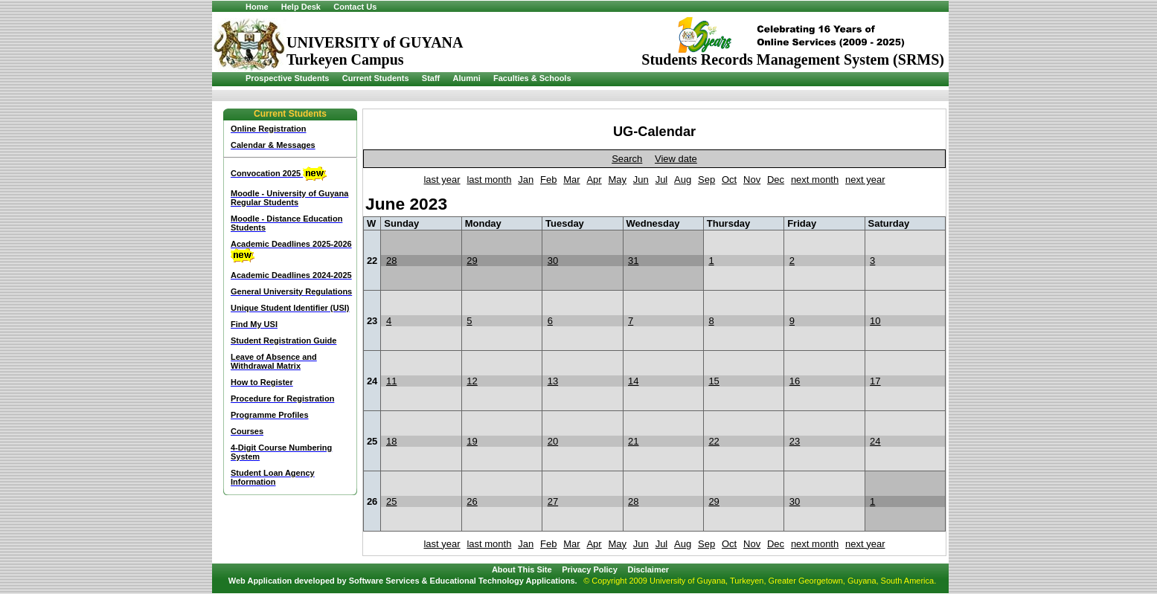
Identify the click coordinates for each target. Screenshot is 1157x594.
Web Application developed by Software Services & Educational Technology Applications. (402, 580)
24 (875, 441)
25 (391, 501)
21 (633, 441)
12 (472, 381)
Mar (571, 179)
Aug (682, 179)
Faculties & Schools (532, 78)
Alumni (466, 78)
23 (794, 441)
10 (875, 320)
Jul (662, 179)
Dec (775, 179)
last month (489, 179)
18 (391, 441)
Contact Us (354, 6)
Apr (593, 179)
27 (553, 501)
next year (865, 179)
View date (676, 158)
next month (815, 179)
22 (713, 441)
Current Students (375, 78)
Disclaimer (648, 569)
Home (257, 6)
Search (627, 158)
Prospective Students (287, 78)
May (617, 179)
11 (391, 381)
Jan (525, 179)
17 (875, 381)
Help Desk (301, 6)
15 (713, 381)
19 (472, 441)
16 (794, 381)
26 (472, 501)
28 (391, 260)
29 (472, 260)
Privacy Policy (590, 569)
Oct (729, 179)
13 (553, 381)
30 (553, 260)
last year (441, 179)
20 (553, 441)
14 (633, 381)
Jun (641, 179)
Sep (706, 179)
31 (633, 260)
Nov (751, 179)
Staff (431, 78)
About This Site (522, 569)
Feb (548, 179)
